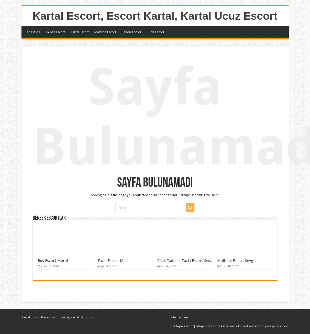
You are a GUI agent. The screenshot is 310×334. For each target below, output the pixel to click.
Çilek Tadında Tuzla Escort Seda (184, 260)
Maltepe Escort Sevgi (235, 260)
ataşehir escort (207, 326)
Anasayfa (33, 32)
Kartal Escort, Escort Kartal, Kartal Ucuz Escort (155, 16)
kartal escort (230, 326)
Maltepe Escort (105, 32)
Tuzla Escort (155, 32)
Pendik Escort (131, 32)
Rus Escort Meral (53, 260)
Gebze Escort (55, 32)
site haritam (179, 317)
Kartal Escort (80, 32)
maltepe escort (182, 326)
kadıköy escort (253, 326)
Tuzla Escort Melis (113, 260)
